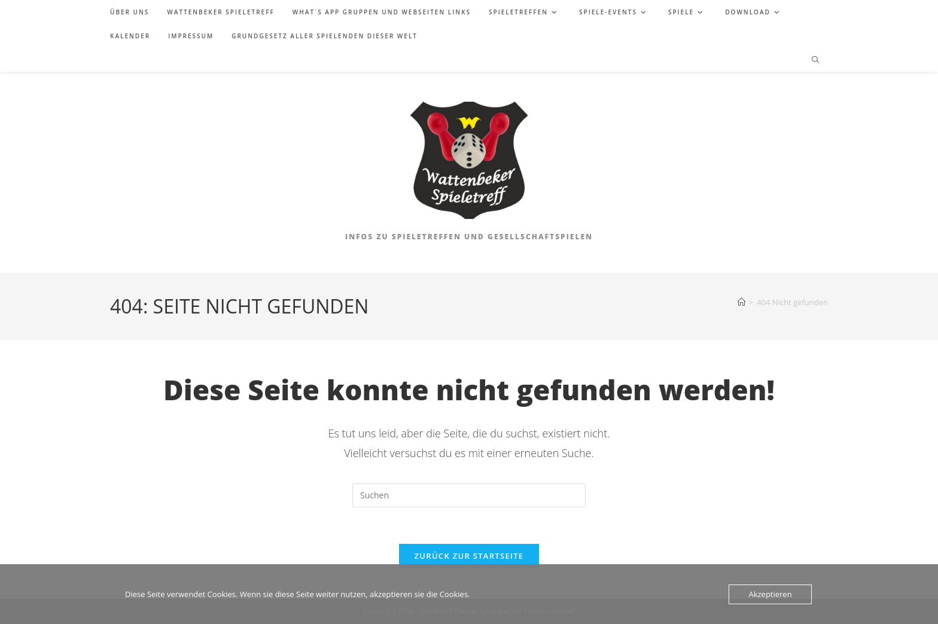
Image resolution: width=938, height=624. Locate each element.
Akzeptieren (769, 594)
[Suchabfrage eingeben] (469, 495)
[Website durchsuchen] (815, 60)
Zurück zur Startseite (469, 555)
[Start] (741, 302)
